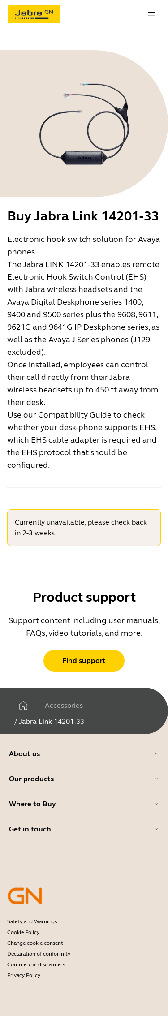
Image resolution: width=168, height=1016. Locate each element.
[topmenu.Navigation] (152, 14)
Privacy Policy (23, 975)
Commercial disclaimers (36, 964)
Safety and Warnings (32, 921)
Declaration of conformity (38, 954)
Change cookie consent (35, 943)
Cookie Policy (23, 932)
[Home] (23, 705)
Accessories (64, 705)
